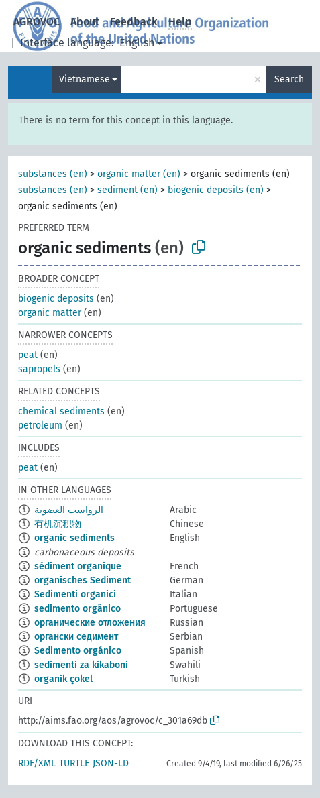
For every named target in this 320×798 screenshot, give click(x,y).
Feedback (134, 21)
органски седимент (76, 636)
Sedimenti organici (75, 594)
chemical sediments (61, 411)
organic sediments (74, 538)
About (84, 21)
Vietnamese (84, 79)
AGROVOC (36, 21)
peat (28, 355)
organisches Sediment (82, 580)
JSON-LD (111, 763)
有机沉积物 (57, 524)
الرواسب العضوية (68, 510)
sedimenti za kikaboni (81, 665)
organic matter (49, 313)
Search (289, 79)
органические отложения (90, 622)
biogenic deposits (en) (216, 190)
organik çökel (63, 679)
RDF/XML (37, 763)
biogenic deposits (56, 298)
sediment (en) (127, 190)
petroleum (40, 425)
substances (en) (52, 174)
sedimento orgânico (77, 608)
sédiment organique (77, 566)
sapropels (39, 369)
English (136, 42)
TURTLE (74, 763)
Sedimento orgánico (77, 651)
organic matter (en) (138, 174)
